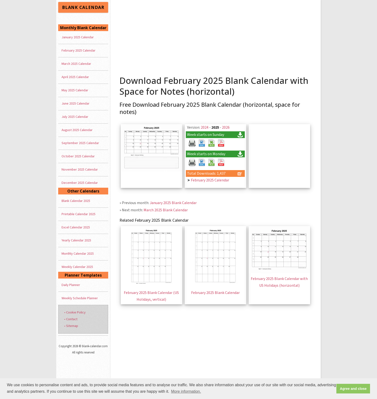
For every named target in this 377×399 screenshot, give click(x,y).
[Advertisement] (215, 36)
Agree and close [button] (353, 389)
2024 (204, 127)
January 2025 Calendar (78, 37)
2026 (226, 127)
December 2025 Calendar (80, 182)
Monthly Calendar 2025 (78, 253)
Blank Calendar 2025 (76, 200)
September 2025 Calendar (80, 143)
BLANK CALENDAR (83, 7)
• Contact (70, 319)
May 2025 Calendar (75, 90)
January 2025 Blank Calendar (173, 203)
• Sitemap (71, 325)
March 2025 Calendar (76, 63)
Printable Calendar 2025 (78, 214)
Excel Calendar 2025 (76, 227)
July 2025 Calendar (75, 116)
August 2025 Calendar (77, 130)
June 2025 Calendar (75, 103)
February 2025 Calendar (210, 180)
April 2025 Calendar (75, 77)
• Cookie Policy (75, 312)
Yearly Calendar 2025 (76, 240)
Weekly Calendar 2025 (77, 266)
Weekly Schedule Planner (80, 298)
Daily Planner (71, 284)
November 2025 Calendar (80, 169)
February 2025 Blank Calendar (215, 292)
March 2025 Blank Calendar (166, 210)
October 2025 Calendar (78, 156)
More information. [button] (186, 391)
